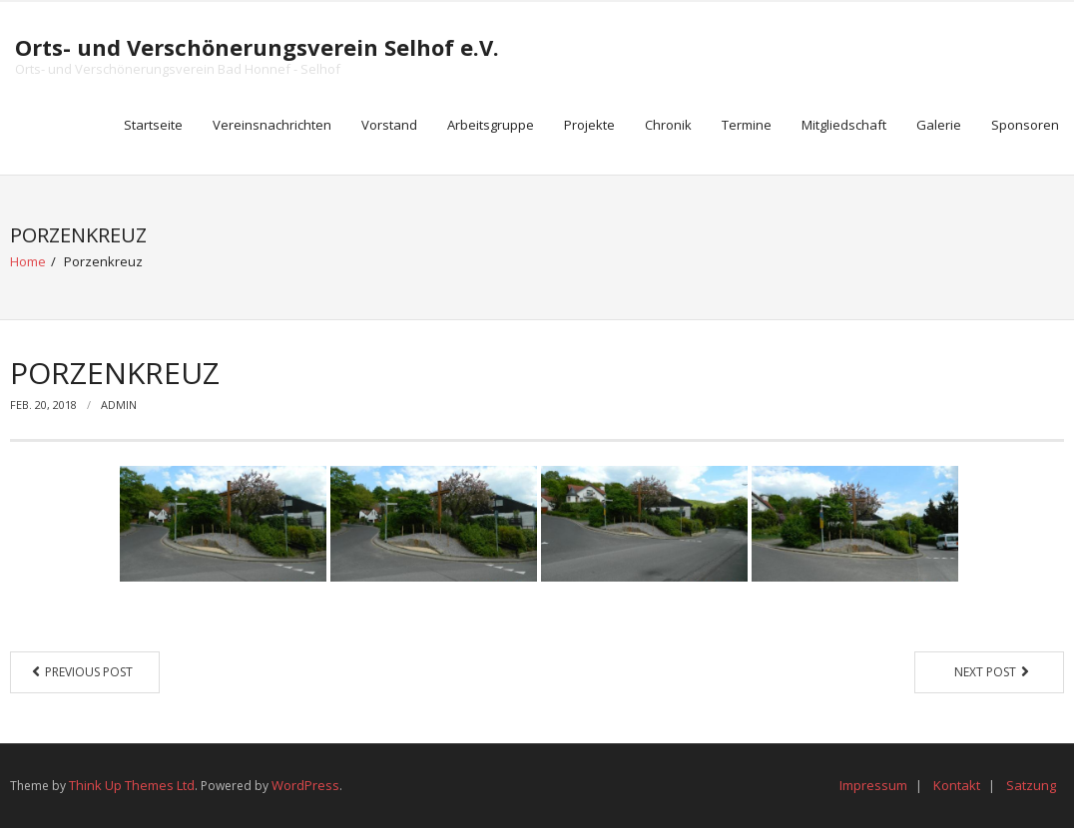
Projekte (589, 125)
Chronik (668, 125)
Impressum (873, 785)
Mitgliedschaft (844, 125)
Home (28, 261)
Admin (119, 404)
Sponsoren (1025, 125)
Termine (747, 125)
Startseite (153, 125)
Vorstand (389, 125)
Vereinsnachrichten (272, 125)
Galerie (938, 125)
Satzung (1031, 785)
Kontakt (956, 785)
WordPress (305, 785)
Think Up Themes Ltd (132, 785)
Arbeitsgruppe (490, 125)
